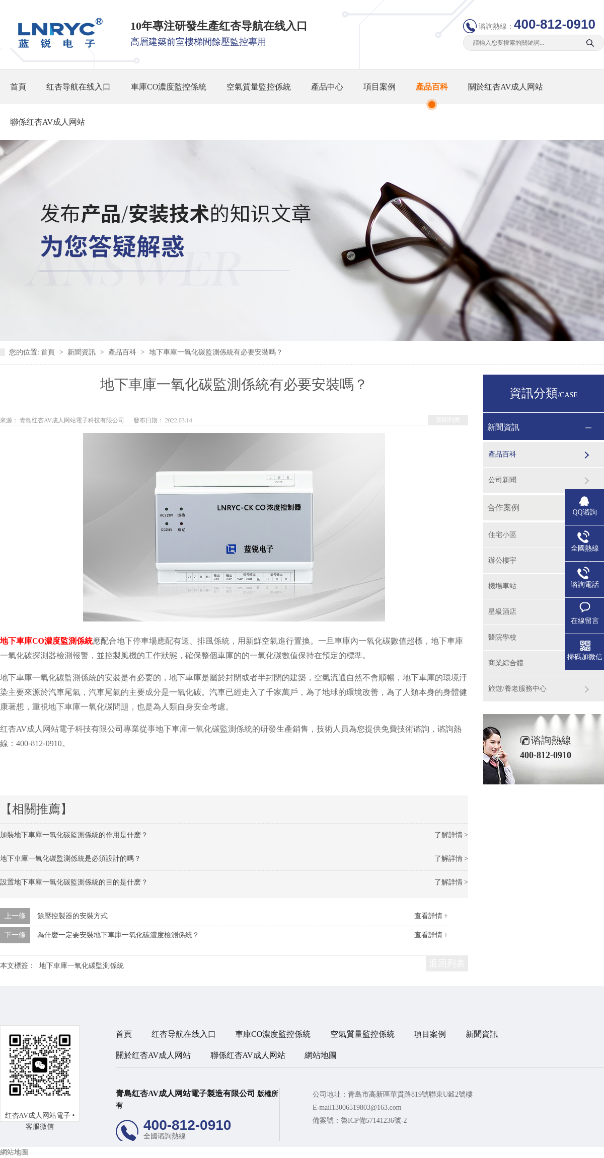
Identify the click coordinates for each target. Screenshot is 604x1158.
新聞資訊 (82, 352)
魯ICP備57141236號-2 (374, 1120)
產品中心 (327, 86)
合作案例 (503, 507)
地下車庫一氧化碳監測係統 (81, 965)
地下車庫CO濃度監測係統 (46, 641)
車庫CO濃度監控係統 (168, 86)
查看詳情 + (431, 916)
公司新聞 (502, 480)
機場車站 (502, 586)
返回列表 (448, 419)
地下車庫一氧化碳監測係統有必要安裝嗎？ (216, 352)
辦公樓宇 (502, 560)
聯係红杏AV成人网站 (47, 122)
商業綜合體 (505, 663)
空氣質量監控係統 (258, 86)
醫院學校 (502, 637)
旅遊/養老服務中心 (517, 688)
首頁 (18, 86)
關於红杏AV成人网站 (505, 86)
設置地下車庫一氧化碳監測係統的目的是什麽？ (74, 882)
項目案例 (379, 86)
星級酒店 (502, 611)
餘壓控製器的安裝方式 (72, 916)
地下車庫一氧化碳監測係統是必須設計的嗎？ (70, 858)
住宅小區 (502, 535)
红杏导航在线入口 (78, 86)
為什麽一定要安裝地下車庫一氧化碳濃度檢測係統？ (118, 935)
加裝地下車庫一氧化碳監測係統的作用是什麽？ (74, 835)
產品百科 (432, 86)
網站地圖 (321, 1055)
